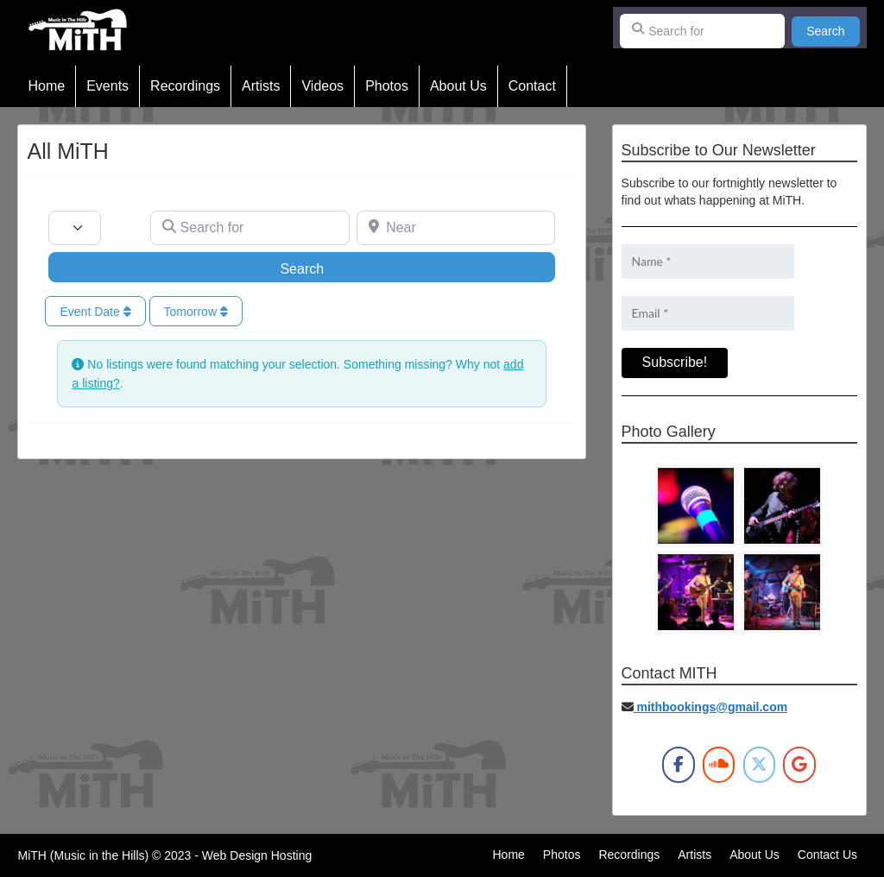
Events (107, 86)
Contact (532, 86)
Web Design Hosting (257, 855)
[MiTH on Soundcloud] (719, 765)
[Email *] (708, 313)
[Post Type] (74, 228)
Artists (261, 86)
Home (46, 86)
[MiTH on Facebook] (678, 765)
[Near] (456, 228)
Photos (386, 86)
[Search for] (703, 31)
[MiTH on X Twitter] (759, 765)
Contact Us (827, 854)
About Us (458, 86)
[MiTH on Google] (799, 765)
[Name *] (708, 261)
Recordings (185, 86)
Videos (322, 86)
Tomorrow (196, 312)
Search (832, 30)
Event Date (95, 312)
